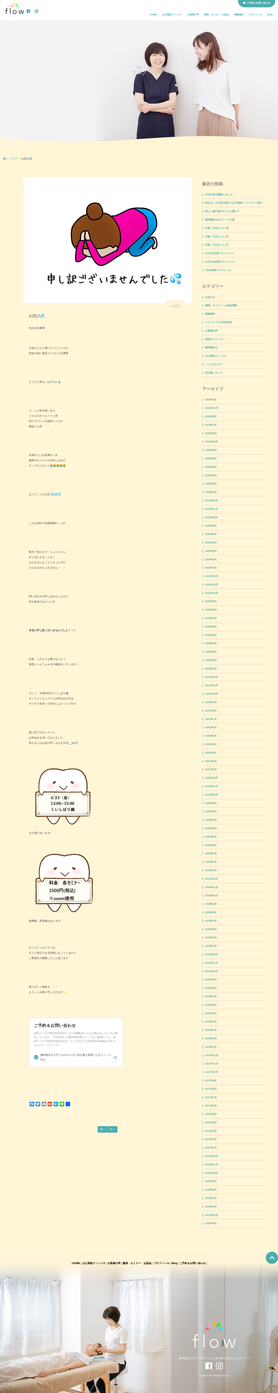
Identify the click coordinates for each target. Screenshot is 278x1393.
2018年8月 (211, 988)
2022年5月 (211, 635)
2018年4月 (211, 1021)
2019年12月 (211, 879)
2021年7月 (211, 719)
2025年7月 (211, 425)
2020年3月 (211, 853)
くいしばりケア (213, 364)
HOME (153, 14)
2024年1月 (211, 492)
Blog (270, 14)
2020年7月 (211, 820)
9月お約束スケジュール (218, 270)
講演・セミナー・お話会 (216, 14)
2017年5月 (211, 1114)
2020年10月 (211, 795)
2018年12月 (211, 954)
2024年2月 (211, 483)
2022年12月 (211, 576)
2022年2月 (211, 660)
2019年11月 (211, 887)
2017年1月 (211, 1147)
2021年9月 (211, 702)
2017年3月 (211, 1131)
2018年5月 (211, 1013)
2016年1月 (211, 1206)
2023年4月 (211, 551)
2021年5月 (211, 736)
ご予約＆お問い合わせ (192, 1263)
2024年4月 (211, 467)
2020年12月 (211, 778)
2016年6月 (211, 1189)
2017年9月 (211, 1080)
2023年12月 (211, 500)
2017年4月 (211, 1122)
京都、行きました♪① (216, 245)
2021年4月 (211, 744)
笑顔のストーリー (215, 339)
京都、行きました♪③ (216, 228)
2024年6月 (211, 458)
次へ (112, 1129)
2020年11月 (211, 786)
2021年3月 (211, 752)
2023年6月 (211, 542)
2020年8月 (211, 811)
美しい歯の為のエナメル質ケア (222, 211)
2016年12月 (211, 1156)
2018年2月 (211, 1038)
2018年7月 (211, 996)
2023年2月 (211, 567)
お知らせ (210, 297)
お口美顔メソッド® (172, 14)
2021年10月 (211, 694)
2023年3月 (211, 559)
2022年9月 (211, 601)
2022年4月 (211, 643)
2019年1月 (211, 946)
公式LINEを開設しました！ (220, 194)
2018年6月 (211, 1005)
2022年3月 (211, 652)
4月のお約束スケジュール (219, 253)
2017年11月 (211, 1063)
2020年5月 (211, 837)
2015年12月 (211, 1215)
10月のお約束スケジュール (220, 261)
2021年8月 (211, 710)
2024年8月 (211, 450)
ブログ (14, 158)
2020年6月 (211, 828)
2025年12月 (211, 408)
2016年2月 (211, 1198)
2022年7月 (211, 618)
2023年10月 (211, 517)
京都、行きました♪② (216, 236)
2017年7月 (211, 1097)
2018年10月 (211, 971)
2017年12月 (211, 1055)
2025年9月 (211, 416)
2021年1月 (211, 769)
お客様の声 (193, 14)
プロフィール (255, 14)
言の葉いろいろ (213, 373)
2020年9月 (211, 803)
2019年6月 (211, 929)
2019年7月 (211, 921)
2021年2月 (211, 761)
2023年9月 (211, 525)
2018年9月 (211, 979)
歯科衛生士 (211, 347)
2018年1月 (211, 1047)
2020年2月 (211, 862)
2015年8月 (211, 1223)
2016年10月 (211, 1173)
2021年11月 (211, 685)
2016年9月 (211, 1181)
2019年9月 (211, 904)
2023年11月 (211, 509)
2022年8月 (211, 609)
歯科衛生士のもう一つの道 (220, 219)
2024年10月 (211, 441)
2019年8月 (211, 912)
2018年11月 (211, 963)
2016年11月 (211, 1164)
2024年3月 (211, 475)
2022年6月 (211, 626)
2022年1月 (211, 668)
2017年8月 (211, 1089)
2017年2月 (211, 1139)
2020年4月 (211, 845)
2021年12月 (211, 677)
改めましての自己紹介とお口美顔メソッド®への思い (234, 203)
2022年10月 (211, 593)
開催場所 (238, 14)
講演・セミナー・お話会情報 (221, 305)
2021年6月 (211, 727)
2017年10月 (211, 1072)
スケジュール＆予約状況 (218, 322)
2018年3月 (211, 1030)
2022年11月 (211, 584)
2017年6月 (211, 1105)
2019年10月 (211, 895)
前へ (102, 1129)
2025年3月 (211, 433)
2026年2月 (211, 399)
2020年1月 (211, 870)
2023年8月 (211, 534)
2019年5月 (211, 937)
